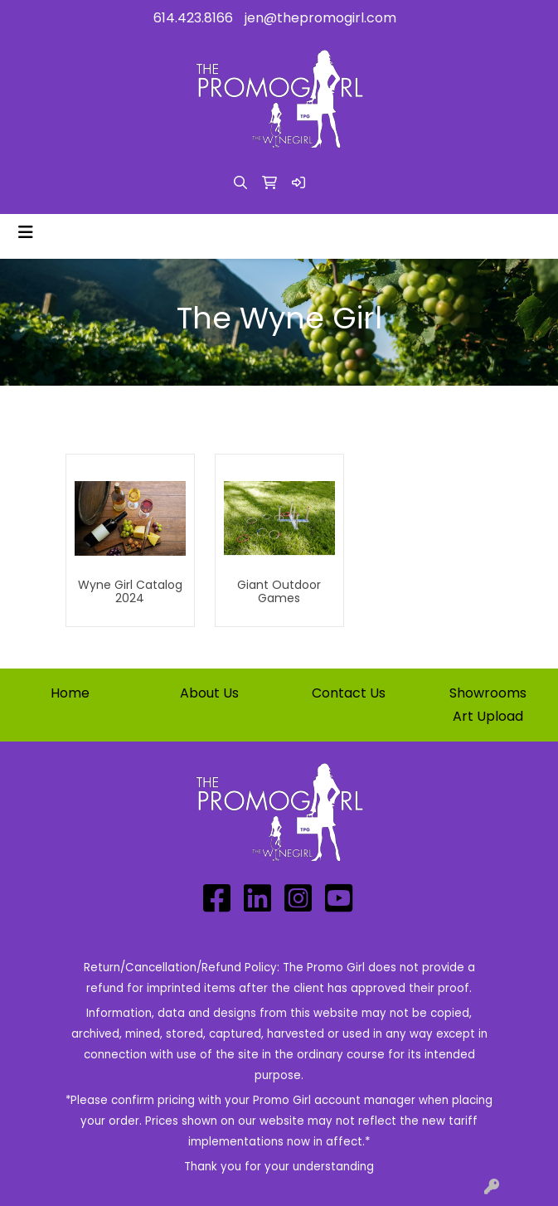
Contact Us (349, 693)
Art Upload (488, 716)
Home (70, 693)
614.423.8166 (193, 17)
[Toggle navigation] (25, 232)
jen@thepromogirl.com (320, 17)
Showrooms (487, 693)
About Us (209, 693)
